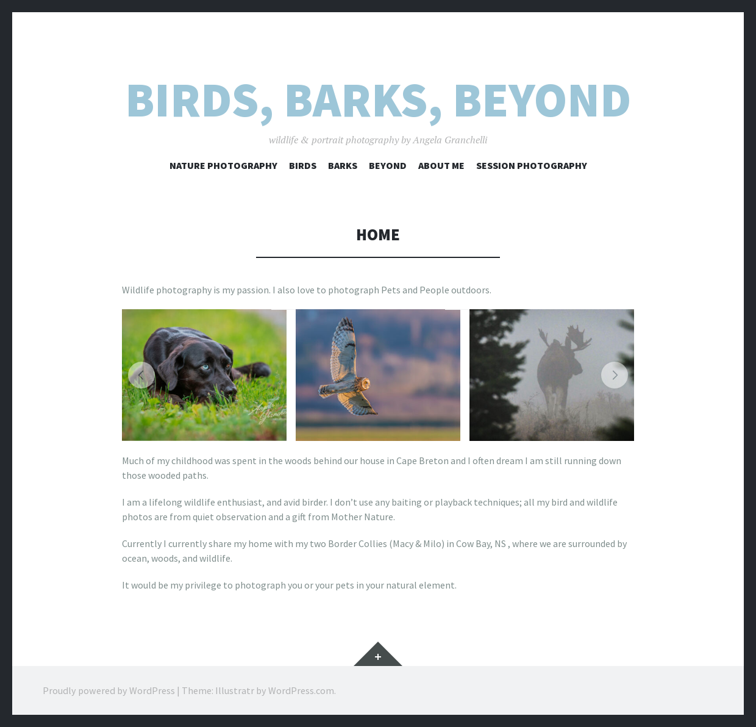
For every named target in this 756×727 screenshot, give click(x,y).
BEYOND (388, 165)
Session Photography (531, 165)
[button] (141, 375)
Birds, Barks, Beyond (378, 99)
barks (342, 165)
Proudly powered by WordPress (109, 690)
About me (441, 165)
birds (302, 165)
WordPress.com (301, 690)
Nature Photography (223, 165)
